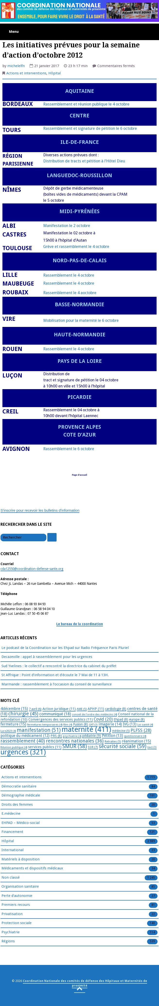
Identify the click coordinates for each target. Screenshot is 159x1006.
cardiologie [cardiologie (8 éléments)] (115, 709)
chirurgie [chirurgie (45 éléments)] (23, 714)
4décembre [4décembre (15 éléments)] (14, 708)
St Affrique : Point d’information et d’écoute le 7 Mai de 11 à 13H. (55, 675)
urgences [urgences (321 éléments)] (23, 752)
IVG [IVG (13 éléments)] (129, 724)
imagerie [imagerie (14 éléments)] (110, 724)
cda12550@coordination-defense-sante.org (31, 569)
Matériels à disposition (20, 859)
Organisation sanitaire (20, 886)
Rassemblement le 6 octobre (68, 448)
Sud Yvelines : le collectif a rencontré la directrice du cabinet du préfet (59, 666)
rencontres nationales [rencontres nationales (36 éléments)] (75, 741)
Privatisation (12, 914)
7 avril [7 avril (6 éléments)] (35, 709)
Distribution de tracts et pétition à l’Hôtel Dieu (84, 161)
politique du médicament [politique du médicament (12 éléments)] (25, 736)
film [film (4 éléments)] (67, 724)
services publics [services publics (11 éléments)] (44, 747)
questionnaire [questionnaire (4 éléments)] (135, 736)
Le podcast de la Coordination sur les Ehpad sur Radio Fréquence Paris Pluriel (65, 648)
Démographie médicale (20, 795)
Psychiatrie (10, 932)
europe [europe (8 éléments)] (137, 719)
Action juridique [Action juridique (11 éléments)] (59, 709)
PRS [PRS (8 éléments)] (56, 736)
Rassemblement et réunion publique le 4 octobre (86, 104)
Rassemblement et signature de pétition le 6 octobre (90, 128)
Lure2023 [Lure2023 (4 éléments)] (8, 731)
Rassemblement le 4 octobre (68, 275)
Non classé (10, 877)
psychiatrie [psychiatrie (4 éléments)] (72, 736)
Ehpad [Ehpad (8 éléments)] (121, 719)
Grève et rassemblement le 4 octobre (76, 246)
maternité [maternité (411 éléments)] (86, 729)
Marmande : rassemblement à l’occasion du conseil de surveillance (56, 684)
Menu (14, 31)
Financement (12, 832)
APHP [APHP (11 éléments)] (96, 709)
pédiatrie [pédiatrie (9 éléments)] (91, 736)
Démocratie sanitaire (18, 786)
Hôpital (54, 73)
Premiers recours (15, 904)
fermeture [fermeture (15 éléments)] (13, 724)
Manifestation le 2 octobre (66, 225)
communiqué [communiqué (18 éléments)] (55, 713)
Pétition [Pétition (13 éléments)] (112, 735)
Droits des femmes (17, 804)
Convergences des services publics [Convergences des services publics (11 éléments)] (60, 719)
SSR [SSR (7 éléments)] (93, 747)
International (12, 850)
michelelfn (16, 66)
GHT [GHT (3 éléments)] (93, 724)
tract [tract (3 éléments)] (152, 747)
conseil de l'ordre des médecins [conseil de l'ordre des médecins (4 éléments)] (94, 714)
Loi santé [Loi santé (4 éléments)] (145, 724)
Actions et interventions (26, 73)
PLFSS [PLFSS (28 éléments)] (141, 730)
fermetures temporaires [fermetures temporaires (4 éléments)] (44, 724)
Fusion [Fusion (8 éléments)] (80, 724)
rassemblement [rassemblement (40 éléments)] (22, 741)
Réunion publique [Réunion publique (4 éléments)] (13, 747)
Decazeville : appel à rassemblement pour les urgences (46, 657)
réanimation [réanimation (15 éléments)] (136, 741)
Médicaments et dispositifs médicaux (32, 868)
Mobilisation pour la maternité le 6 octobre (81, 320)
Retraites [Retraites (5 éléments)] (113, 741)
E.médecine (10, 813)
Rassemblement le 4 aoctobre (69, 292)
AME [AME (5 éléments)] (82, 709)
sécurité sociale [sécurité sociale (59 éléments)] (122, 746)
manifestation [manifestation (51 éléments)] (39, 730)
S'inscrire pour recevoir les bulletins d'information (39, 510)
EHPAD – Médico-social (20, 823)
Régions (8, 941)
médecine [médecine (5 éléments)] (121, 731)
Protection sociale (16, 923)
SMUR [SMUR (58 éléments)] (74, 746)
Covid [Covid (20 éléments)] (103, 719)
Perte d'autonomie (16, 895)
